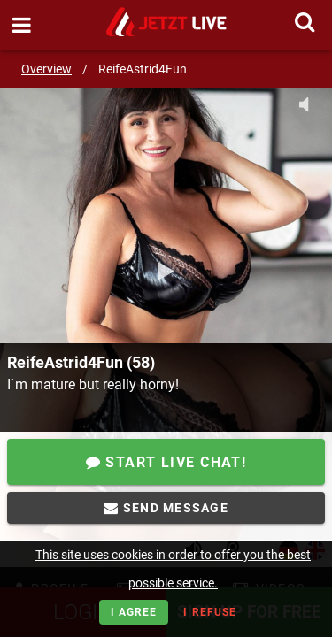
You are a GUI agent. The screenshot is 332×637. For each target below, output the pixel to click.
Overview (46, 69)
